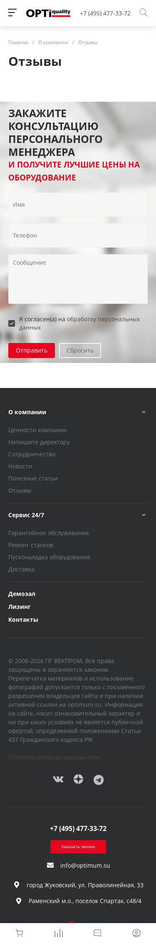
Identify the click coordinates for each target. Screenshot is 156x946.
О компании (27, 412)
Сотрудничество (31, 454)
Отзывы (19, 490)
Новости (20, 466)
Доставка (21, 569)
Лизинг (19, 607)
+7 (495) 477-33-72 (105, 13)
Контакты (23, 619)
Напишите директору (39, 442)
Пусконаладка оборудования (49, 557)
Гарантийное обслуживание (48, 533)
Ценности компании (37, 430)
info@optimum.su (85, 865)
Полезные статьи (33, 478)
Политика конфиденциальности (54, 757)
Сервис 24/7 (26, 515)
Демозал (21, 594)
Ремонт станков (30, 545)
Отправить (31, 350)
